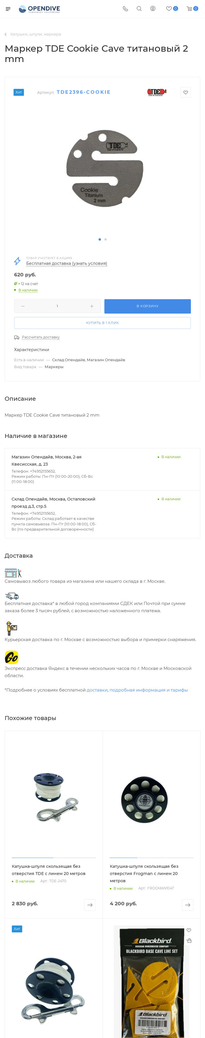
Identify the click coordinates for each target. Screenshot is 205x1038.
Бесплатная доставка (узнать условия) (66, 263)
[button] (100, 239)
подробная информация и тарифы (149, 690)
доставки (97, 690)
